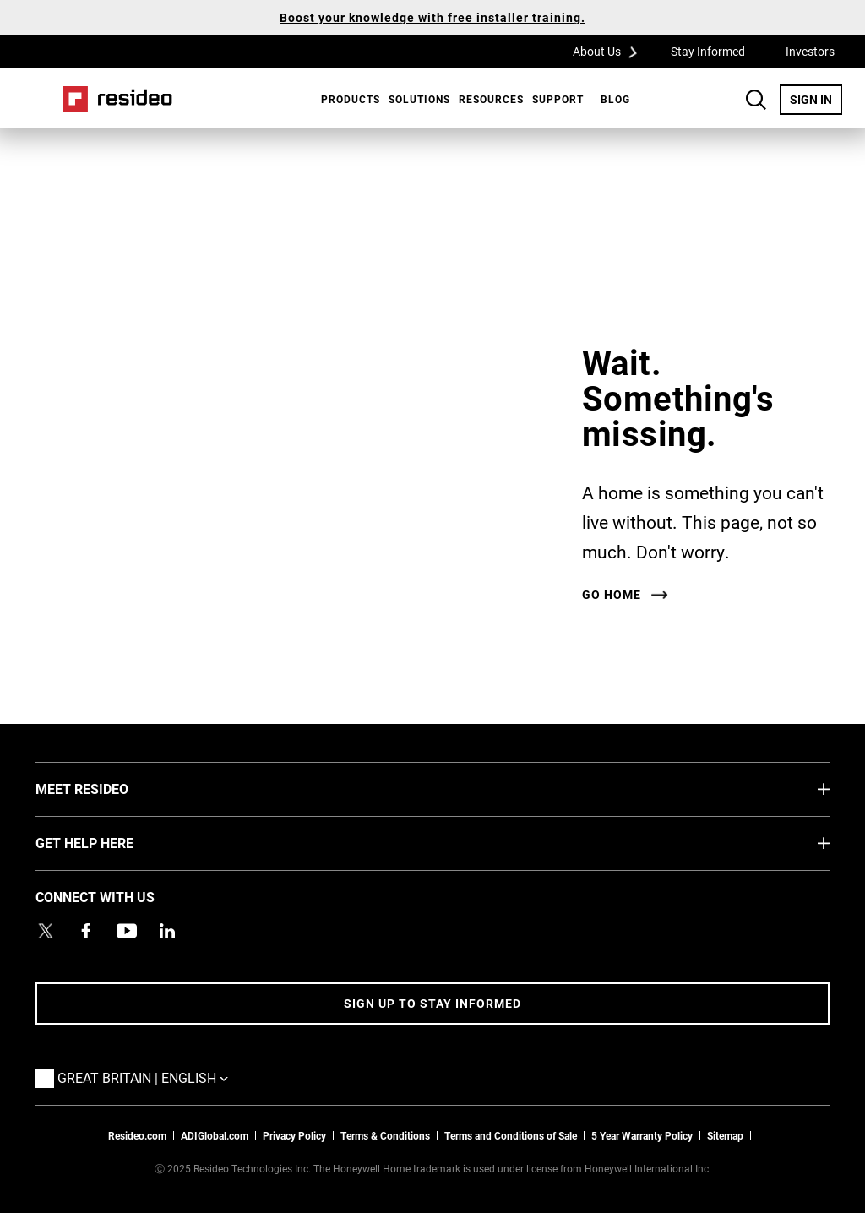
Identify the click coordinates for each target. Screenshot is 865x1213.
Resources (491, 99)
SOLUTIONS (419, 99)
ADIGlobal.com (214, 1135)
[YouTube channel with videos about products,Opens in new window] (127, 930)
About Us (610, 50)
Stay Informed (708, 51)
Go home (611, 594)
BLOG (615, 99)
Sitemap (725, 1135)
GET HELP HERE (109, 842)
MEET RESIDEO (107, 788)
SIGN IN (816, 98)
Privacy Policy (294, 1135)
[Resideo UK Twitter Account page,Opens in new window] (45, 930)
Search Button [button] (756, 100)
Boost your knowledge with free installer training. (432, 17)
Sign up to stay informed (432, 1003)
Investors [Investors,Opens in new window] (810, 51)
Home (117, 99)
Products (350, 99)
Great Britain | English (147, 1077)
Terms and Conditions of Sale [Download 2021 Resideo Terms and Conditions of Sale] (510, 1135)
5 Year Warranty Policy (642, 1135)
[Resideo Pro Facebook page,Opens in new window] (86, 930)
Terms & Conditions (385, 1135)
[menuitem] (346, 99)
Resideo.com (137, 1135)
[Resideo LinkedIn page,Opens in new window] (167, 930)
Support (558, 99)
